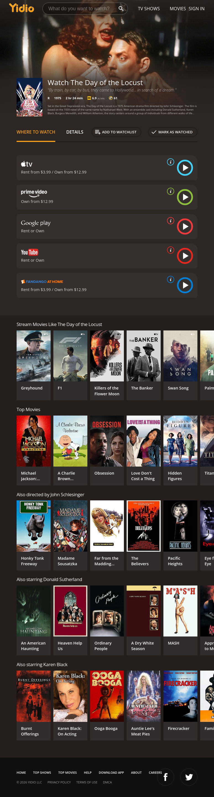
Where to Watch (36, 132)
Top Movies (67, 772)
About (136, 772)
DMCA (107, 782)
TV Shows (149, 9)
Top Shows (42, 772)
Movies (178, 9)
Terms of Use (86, 782)
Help (88, 772)
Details (74, 132)
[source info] (169, 161)
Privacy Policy (59, 782)
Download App (111, 772)
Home (21, 772)
